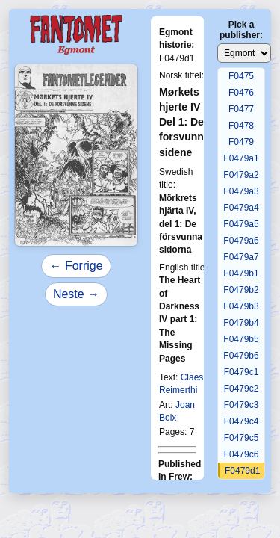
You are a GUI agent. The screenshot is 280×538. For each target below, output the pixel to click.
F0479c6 (241, 454)
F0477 (241, 109)
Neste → (76, 294)
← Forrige (75, 265)
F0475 (241, 76)
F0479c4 (241, 421)
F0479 (241, 142)
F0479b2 (240, 290)
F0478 (241, 125)
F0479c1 (241, 372)
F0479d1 (242, 471)
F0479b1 (240, 273)
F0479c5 (241, 438)
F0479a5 (240, 224)
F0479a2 (240, 175)
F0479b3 (240, 306)
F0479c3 (241, 405)
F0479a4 (240, 207)
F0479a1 (240, 158)
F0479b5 (240, 339)
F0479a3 (240, 191)
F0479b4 (240, 323)
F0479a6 (240, 240)
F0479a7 (240, 257)
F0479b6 (240, 355)
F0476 (241, 92)
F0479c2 (241, 388)
